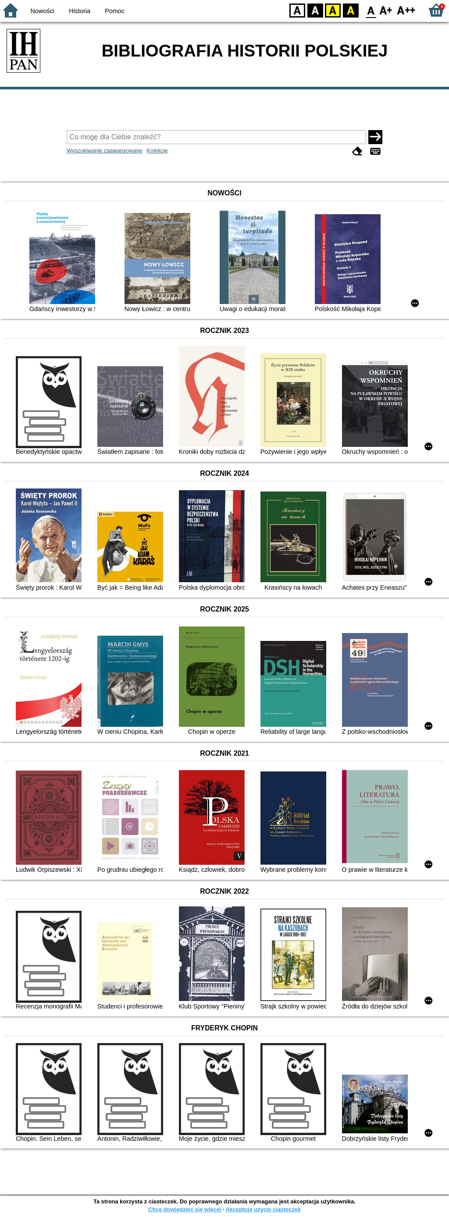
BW (315, 10)
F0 (371, 10)
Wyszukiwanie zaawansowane (105, 150)
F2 (406, 10)
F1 (386, 10)
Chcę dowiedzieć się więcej (184, 1209)
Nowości (42, 10)
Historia (79, 10)
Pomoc (115, 10)
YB (332, 10)
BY (350, 10)
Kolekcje (156, 150)
